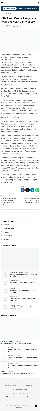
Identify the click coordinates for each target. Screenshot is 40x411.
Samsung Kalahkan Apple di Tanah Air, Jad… (23, 291)
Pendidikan (13, 272)
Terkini (20, 272)
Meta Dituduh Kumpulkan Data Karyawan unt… (21, 308)
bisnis (6, 239)
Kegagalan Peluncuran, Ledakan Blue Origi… (22, 283)
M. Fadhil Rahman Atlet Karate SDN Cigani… (23, 275)
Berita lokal (9, 228)
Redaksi (29, 386)
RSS (29, 397)
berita (6, 225)
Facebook (10, 397)
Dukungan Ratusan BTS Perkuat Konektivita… (18, 373)
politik (6, 232)
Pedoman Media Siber (20, 389)
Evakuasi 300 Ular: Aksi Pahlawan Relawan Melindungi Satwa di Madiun (10, 200)
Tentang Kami (10, 386)
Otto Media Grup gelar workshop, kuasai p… (23, 366)
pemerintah (8, 236)
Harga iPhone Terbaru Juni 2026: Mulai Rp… (22, 299)
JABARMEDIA (20, 407)
